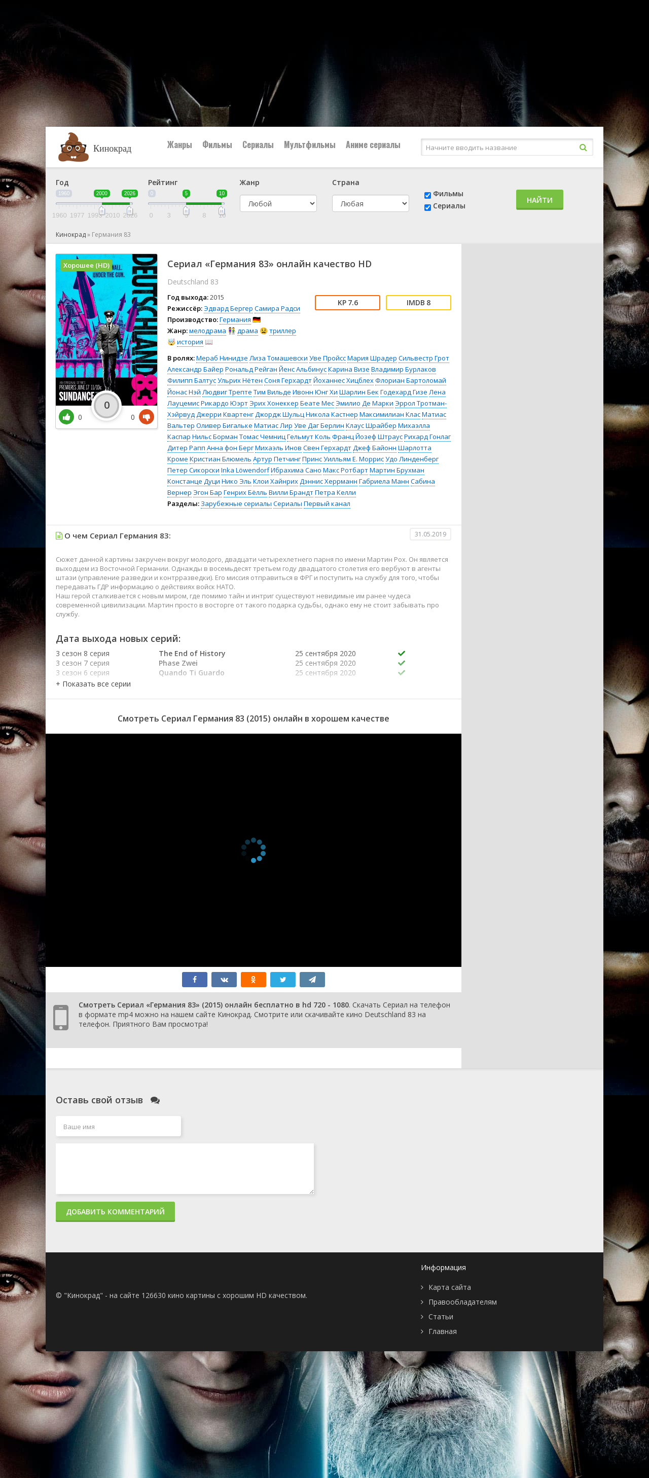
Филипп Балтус (191, 380)
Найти (540, 200)
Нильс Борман (215, 436)
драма (247, 330)
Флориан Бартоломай (410, 380)
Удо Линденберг (412, 458)
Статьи (440, 1316)
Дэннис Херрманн (328, 481)
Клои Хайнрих (275, 481)
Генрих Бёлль (245, 492)
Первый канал (327, 503)
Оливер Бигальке (224, 425)
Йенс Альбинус (303, 369)
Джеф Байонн (374, 447)
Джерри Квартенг (225, 414)
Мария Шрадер (372, 358)
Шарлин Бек (359, 391)
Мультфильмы (310, 144)
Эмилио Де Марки (364, 403)
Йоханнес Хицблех (343, 380)
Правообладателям (462, 1302)
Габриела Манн (384, 481)
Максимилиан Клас (389, 414)
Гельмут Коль (309, 436)
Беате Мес (317, 403)
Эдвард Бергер (228, 308)
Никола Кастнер (332, 414)
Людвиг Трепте (227, 391)
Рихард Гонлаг (427, 436)
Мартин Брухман (397, 470)
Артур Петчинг (277, 458)
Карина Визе (349, 369)
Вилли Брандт (291, 492)
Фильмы (217, 144)
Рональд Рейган (251, 369)
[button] (93, 684)
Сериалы (258, 144)
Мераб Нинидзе (222, 358)
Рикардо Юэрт (224, 403)
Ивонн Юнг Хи (315, 391)
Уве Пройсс (327, 358)
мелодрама (207, 330)
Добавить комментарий (115, 1211)
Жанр (250, 182)
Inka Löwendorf (245, 470)
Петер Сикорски (193, 470)
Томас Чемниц (262, 436)
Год (62, 182)
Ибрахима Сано (296, 470)
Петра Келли (335, 492)
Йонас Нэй (184, 391)
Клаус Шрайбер (371, 425)
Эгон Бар (207, 492)
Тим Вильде (272, 391)
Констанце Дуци (193, 481)
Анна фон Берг (230, 447)
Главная (442, 1331)
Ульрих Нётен (240, 380)
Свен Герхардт (327, 447)
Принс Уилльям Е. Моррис (343, 458)
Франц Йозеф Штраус (367, 436)
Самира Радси (277, 308)
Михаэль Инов (278, 447)
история (190, 341)
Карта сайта (449, 1287)
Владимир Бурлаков (403, 369)
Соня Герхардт (288, 380)
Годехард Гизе (403, 391)
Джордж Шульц (279, 414)
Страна (345, 182)
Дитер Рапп (186, 447)
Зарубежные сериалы (236, 503)
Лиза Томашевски (278, 358)
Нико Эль (236, 481)
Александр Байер (195, 369)
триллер (282, 330)
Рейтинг (162, 182)
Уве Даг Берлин (319, 425)
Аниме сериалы (373, 144)
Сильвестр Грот (424, 358)
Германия (235, 319)
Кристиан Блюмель (220, 458)
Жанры (179, 144)
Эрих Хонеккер (274, 403)
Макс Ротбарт (345, 470)
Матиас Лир (273, 425)
